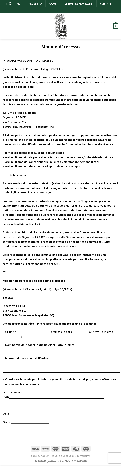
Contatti (106, 3)
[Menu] (23, 26)
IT (61, 10)
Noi (19, 3)
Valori (53, 3)
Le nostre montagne (79, 3)
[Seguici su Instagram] (10, 3)
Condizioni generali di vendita (70, 456)
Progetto (35, 3)
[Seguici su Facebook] (7, 3)
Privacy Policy (40, 456)
